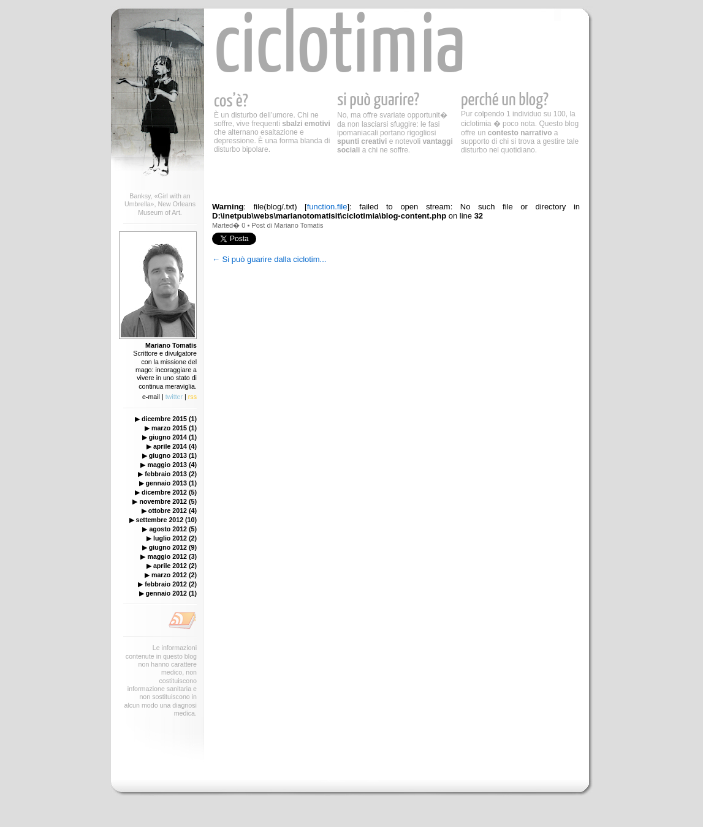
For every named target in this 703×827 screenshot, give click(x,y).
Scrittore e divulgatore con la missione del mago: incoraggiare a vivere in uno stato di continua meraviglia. (165, 366)
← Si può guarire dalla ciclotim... (269, 259)
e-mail (151, 396)
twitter (174, 396)
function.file (327, 206)
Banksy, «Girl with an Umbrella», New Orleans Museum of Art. (160, 204)
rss (192, 396)
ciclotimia (340, 49)
